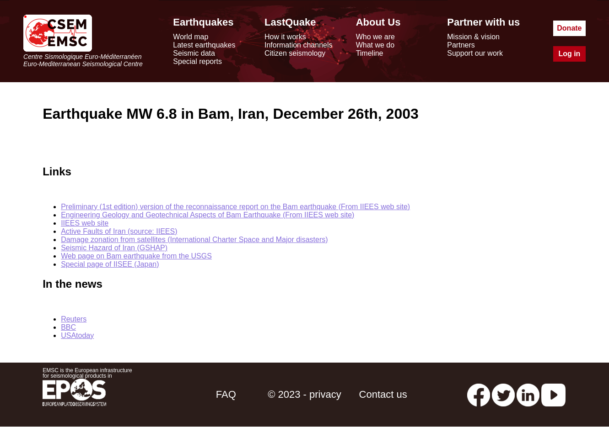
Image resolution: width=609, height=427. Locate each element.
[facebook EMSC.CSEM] (478, 394)
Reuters (73, 319)
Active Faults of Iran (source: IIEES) (119, 231)
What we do (375, 45)
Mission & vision (473, 37)
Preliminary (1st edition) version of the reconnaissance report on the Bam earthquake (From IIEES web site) (235, 207)
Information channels (298, 45)
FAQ (226, 394)
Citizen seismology (294, 53)
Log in (569, 54)
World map (190, 37)
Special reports (197, 61)
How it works (285, 37)
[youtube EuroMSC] (553, 394)
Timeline (369, 53)
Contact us (383, 394)
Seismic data (194, 53)
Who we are (375, 37)
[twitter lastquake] (503, 394)
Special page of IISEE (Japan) (110, 264)
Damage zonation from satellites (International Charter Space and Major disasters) (194, 239)
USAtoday (77, 335)
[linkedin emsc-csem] (528, 394)
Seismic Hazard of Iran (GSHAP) (114, 248)
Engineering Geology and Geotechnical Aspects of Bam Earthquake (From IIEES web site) (207, 215)
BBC (68, 327)
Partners (460, 45)
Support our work (475, 53)
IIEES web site (84, 223)
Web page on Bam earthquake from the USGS (136, 256)
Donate (569, 28)
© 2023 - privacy (304, 394)
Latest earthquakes (204, 45)
